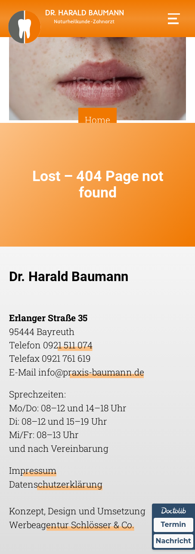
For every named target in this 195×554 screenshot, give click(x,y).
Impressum (32, 470)
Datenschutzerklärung (55, 484)
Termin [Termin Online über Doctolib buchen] (173, 524)
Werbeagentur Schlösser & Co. (71, 525)
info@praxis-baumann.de (91, 372)
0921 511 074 (68, 345)
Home (97, 120)
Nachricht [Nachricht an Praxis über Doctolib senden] (173, 541)
